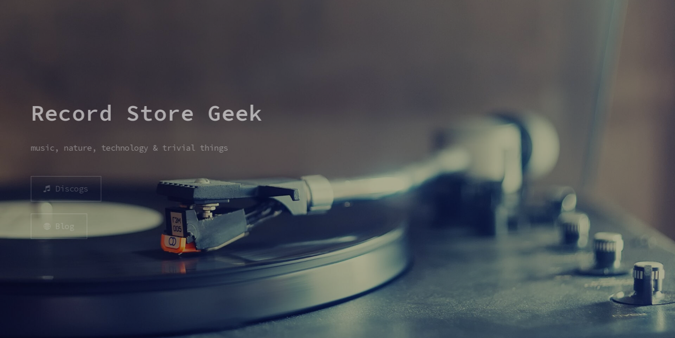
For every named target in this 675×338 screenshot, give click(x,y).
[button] (65, 188)
